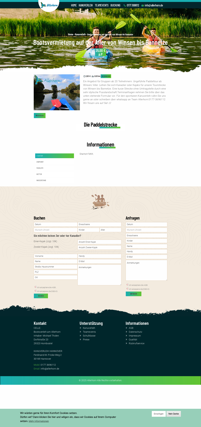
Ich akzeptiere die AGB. (138, 327)
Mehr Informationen (39, 421)
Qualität (133, 381)
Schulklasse (89, 378)
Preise (86, 381)
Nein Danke (173, 414)
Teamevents (89, 374)
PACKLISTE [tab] (40, 210)
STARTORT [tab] (40, 198)
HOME (74, 5)
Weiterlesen (40, 115)
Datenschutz (135, 374)
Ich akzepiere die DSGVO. (47, 334)
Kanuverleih (80, 34)
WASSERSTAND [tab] (41, 222)
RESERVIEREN (106, 76)
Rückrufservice (136, 385)
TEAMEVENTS (101, 5)
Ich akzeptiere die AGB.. (47, 330)
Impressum (135, 378)
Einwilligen (159, 414)
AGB (131, 370)
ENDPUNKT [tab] (40, 204)
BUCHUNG (115, 5)
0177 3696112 (133, 5)
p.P (100, 52)
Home (70, 34)
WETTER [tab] (39, 216)
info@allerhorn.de (154, 5)
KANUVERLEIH (86, 5)
